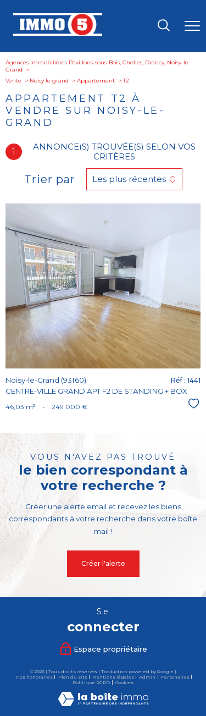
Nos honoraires (34, 677)
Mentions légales (113, 677)
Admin (147, 677)
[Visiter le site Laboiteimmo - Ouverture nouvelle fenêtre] (103, 704)
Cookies (124, 682)
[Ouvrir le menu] (192, 26)
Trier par (49, 179)
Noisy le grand (49, 80)
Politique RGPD (91, 682)
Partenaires (175, 677)
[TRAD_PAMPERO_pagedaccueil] (57, 34)
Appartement (96, 80)
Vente (13, 80)
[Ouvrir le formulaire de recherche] (163, 26)
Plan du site (72, 677)
